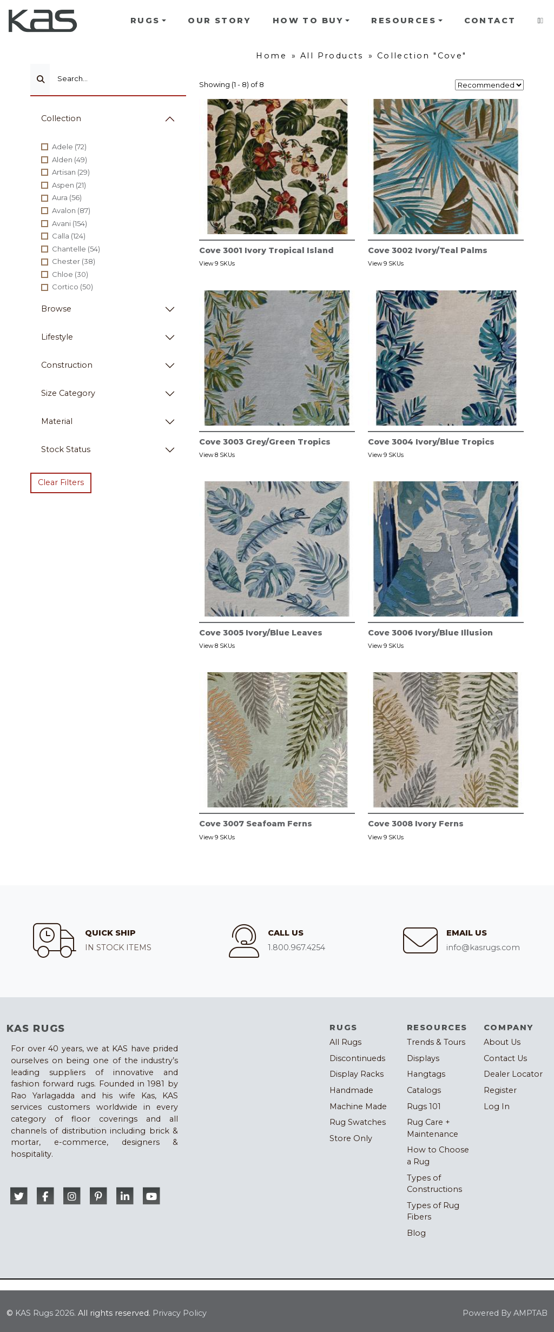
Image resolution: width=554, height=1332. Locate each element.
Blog (416, 1233)
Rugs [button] (145, 20)
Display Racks (356, 1074)
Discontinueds (357, 1058)
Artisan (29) (71, 172)
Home (271, 56)
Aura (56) (67, 197)
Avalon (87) (71, 210)
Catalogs (424, 1090)
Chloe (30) (70, 274)
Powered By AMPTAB (505, 1313)
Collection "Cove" (422, 56)
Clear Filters (61, 482)
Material (56, 421)
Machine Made (358, 1106)
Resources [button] (403, 20)
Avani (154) (69, 223)
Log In (497, 1106)
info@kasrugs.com (483, 947)
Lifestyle (57, 337)
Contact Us (505, 1058)
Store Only (350, 1138)
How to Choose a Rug (438, 1156)
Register (500, 1090)
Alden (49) (69, 159)
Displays (423, 1058)
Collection (61, 118)
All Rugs (345, 1042)
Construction (67, 365)
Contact (490, 20)
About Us (502, 1042)
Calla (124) (68, 235)
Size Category (68, 393)
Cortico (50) (72, 286)
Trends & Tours (436, 1042)
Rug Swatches (357, 1122)
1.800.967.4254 (296, 947)
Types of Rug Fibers (433, 1211)
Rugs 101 (424, 1106)
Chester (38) (73, 261)
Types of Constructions (434, 1184)
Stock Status (65, 449)
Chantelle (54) (76, 248)
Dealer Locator (513, 1074)
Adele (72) (69, 146)
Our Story (219, 20)
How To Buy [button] (308, 20)
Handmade (351, 1090)
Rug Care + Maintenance (432, 1128)
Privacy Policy (180, 1313)
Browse (56, 309)
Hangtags (426, 1074)
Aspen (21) (69, 185)
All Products (332, 56)
